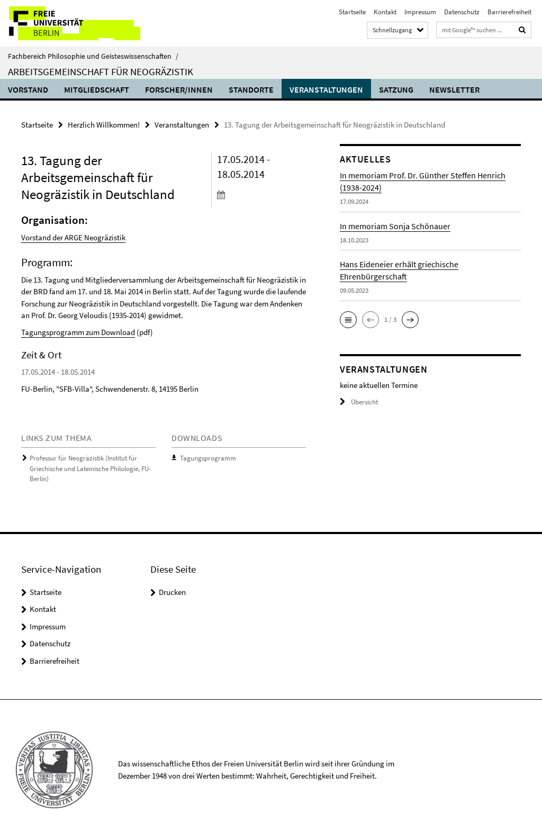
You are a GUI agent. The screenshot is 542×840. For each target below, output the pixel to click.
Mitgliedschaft (96, 89)
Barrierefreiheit (509, 11)
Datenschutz (462, 11)
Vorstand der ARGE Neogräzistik (73, 237)
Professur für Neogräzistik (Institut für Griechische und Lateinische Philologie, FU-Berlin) (90, 468)
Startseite (352, 11)
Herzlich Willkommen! (104, 125)
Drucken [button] (172, 592)
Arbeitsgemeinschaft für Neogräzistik (100, 71)
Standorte (251, 89)
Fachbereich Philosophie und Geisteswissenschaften (93, 56)
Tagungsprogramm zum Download (78, 332)
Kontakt (385, 11)
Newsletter (454, 89)
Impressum (420, 11)
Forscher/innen (179, 89)
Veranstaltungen (326, 89)
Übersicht (359, 402)
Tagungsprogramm (208, 458)
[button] (348, 319)
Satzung (396, 89)
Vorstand (28, 89)
